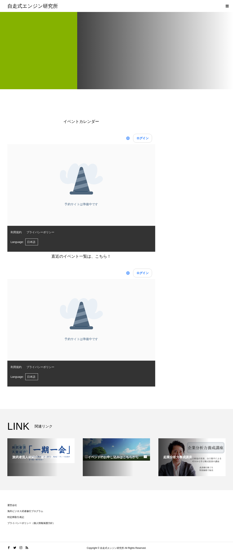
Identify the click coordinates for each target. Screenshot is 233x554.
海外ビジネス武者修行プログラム (25, 511)
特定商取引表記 (15, 517)
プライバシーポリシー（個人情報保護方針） (31, 523)
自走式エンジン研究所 (32, 6)
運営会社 (12, 505)
